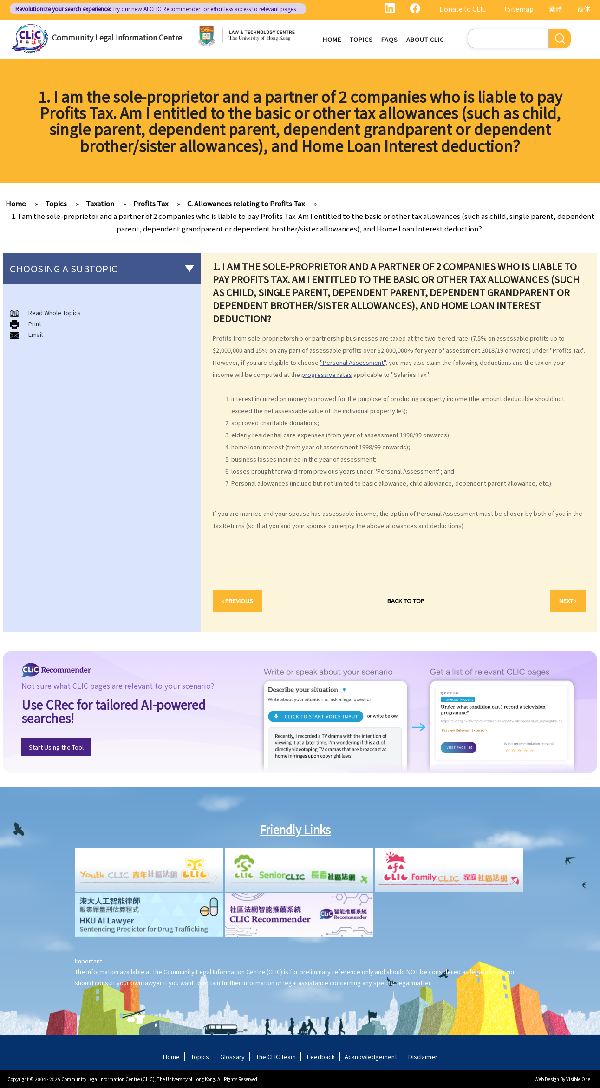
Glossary (232, 1056)
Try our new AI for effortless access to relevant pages (155, 9)
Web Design (547, 1078)
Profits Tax (150, 203)
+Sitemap (518, 8)
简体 (583, 8)
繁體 (555, 8)
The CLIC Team (276, 1056)
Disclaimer (422, 1056)
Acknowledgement (371, 1056)
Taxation (100, 203)
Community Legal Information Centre (117, 37)
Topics (361, 39)
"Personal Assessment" (352, 362)
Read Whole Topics (54, 312)
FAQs (389, 39)
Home (332, 39)
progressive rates (326, 374)
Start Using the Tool (56, 747)
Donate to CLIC (462, 8)
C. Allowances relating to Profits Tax (246, 203)
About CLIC (425, 39)
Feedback (321, 1056)
